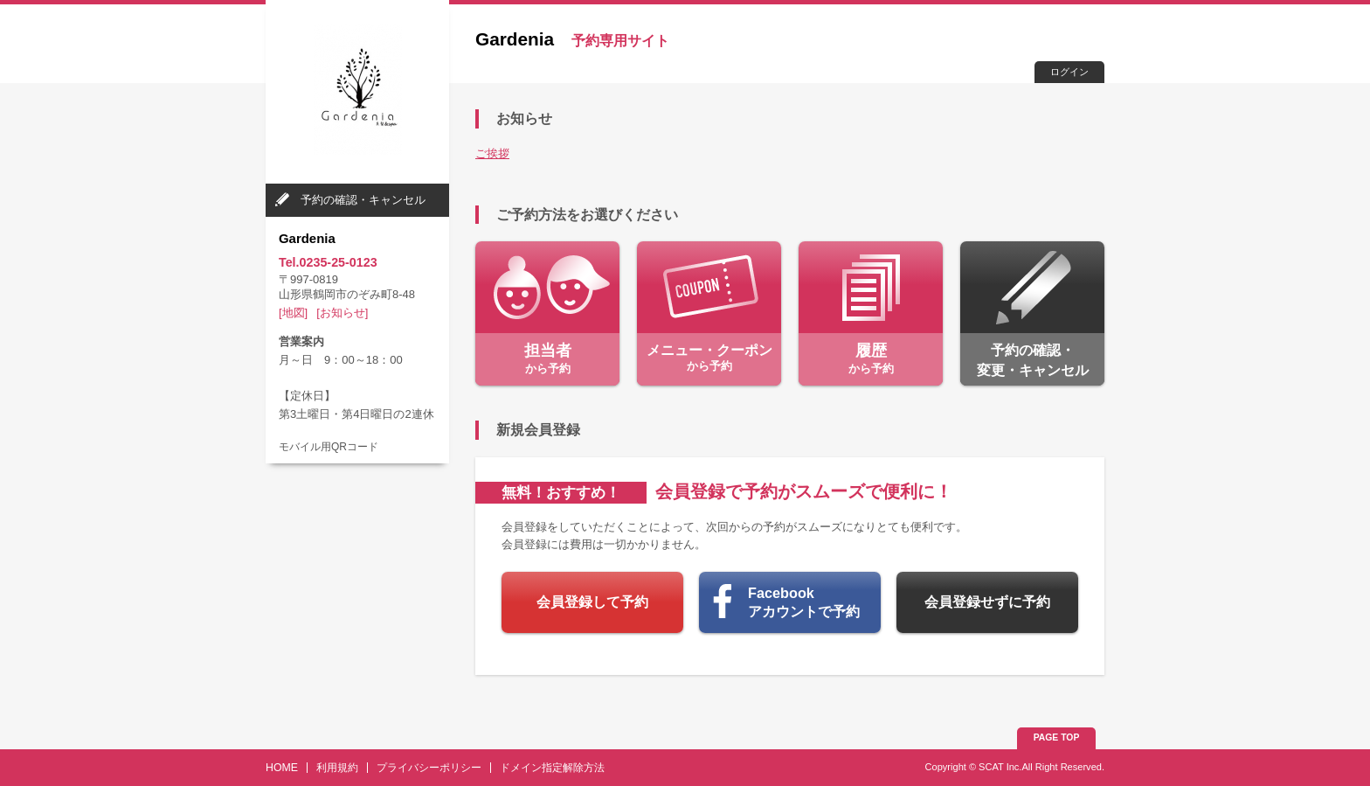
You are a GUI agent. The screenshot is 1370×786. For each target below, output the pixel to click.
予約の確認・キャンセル (363, 199)
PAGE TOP (1057, 737)
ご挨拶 (492, 153)
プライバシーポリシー (429, 768)
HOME (282, 768)
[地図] (293, 312)
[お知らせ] (342, 312)
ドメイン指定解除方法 (552, 768)
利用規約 (337, 768)
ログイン (1069, 71)
